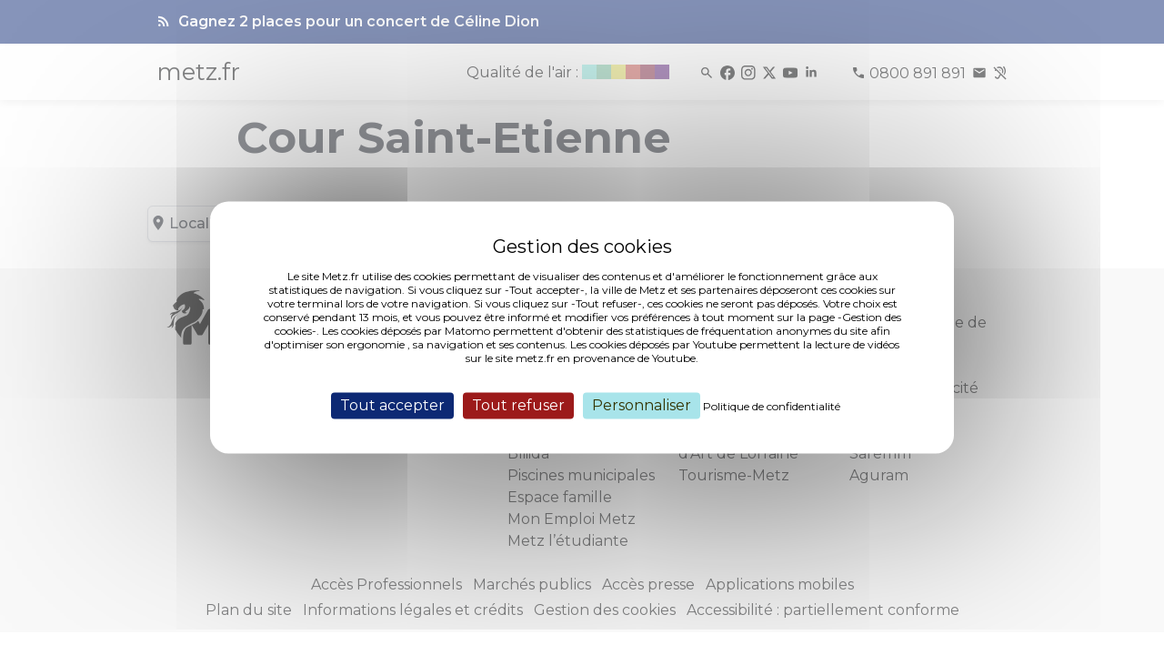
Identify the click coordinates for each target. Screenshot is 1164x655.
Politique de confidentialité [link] (771, 406)
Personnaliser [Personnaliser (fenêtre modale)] (641, 405)
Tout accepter (392, 405)
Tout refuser (518, 405)
